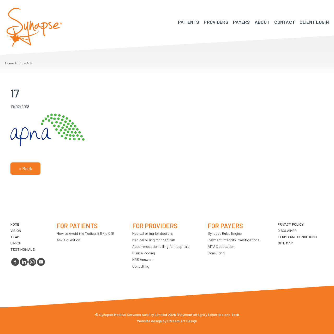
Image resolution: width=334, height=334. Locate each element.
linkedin (24, 262)
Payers (241, 22)
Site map (285, 243)
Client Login (314, 22)
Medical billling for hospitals (154, 240)
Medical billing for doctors (152, 233)
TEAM (15, 237)
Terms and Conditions (297, 237)
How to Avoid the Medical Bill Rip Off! (85, 233)
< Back (25, 168)
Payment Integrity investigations (233, 240)
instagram (32, 262)
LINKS (15, 243)
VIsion (15, 230)
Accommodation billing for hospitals (160, 246)
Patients (188, 22)
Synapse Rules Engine (225, 233)
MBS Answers (142, 259)
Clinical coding (143, 253)
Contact (284, 22)
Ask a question (68, 240)
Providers (216, 22)
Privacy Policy (291, 224)
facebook (15, 262)
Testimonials (22, 249)
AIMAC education (221, 246)
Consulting (140, 266)
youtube (41, 262)
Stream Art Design (182, 321)
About (262, 22)
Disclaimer (287, 230)
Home (9, 63)
